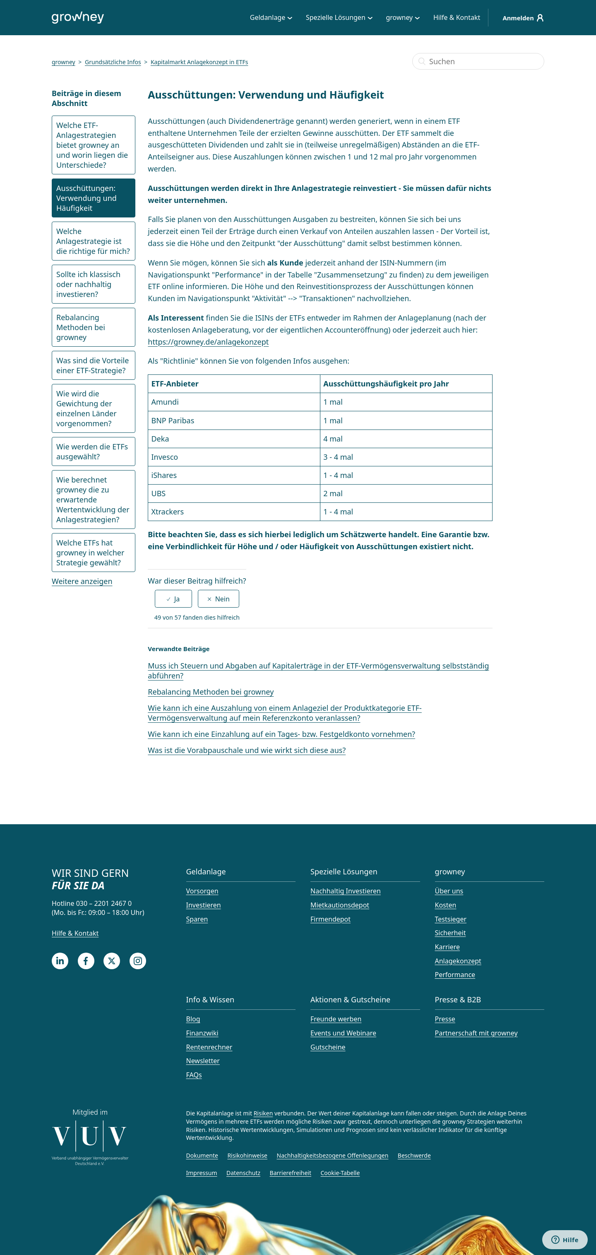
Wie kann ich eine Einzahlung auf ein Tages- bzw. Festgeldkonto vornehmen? (281, 734)
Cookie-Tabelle (340, 1173)
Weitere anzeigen (82, 581)
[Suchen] (478, 61)
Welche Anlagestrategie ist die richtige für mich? (93, 241)
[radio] (173, 599)
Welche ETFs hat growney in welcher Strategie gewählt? (90, 552)
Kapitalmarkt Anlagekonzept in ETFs (199, 62)
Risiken (263, 1113)
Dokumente (202, 1155)
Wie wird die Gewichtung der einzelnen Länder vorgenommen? (86, 408)
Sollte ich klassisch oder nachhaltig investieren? (88, 284)
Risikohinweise (247, 1155)
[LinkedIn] (60, 961)
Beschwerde (414, 1155)
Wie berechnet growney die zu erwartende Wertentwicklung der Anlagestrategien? (93, 499)
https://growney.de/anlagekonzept (208, 342)
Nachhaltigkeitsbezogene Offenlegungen (333, 1155)
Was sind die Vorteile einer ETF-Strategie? (92, 365)
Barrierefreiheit (290, 1173)
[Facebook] (86, 961)
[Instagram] (138, 961)
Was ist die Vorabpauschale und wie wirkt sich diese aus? (247, 750)
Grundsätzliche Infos (113, 62)
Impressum (201, 1173)
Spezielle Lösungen (333, 17)
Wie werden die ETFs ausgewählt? (92, 451)
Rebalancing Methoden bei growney (80, 327)
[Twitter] (111, 961)
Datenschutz (243, 1173)
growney (397, 17)
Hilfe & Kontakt (454, 17)
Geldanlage (265, 17)
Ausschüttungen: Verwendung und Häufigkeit (86, 198)
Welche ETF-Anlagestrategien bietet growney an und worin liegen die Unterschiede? (92, 145)
